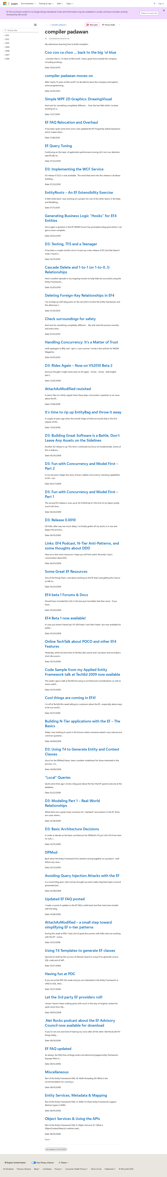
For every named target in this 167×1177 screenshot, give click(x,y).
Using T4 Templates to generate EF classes (80, 950)
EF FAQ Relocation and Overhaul (71, 122)
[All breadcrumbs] (47, 25)
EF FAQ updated (58, 1048)
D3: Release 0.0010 (60, 519)
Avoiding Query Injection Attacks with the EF (82, 875)
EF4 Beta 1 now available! (65, 617)
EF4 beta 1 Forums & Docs (66, 594)
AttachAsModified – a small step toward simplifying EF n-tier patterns (78, 924)
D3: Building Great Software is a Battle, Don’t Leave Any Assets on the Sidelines (82, 437)
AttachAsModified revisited (68, 388)
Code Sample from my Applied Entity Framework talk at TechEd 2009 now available (82, 672)
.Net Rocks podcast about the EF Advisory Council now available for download (80, 1022)
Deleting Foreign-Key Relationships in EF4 (79, 295)
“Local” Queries (58, 777)
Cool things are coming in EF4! (70, 697)
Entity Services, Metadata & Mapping (76, 1095)
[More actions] (119, 25)
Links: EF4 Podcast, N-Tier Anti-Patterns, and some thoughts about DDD (82, 545)
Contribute (47, 1169)
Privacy (57, 1169)
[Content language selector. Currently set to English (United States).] (15, 1163)
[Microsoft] (5, 3)
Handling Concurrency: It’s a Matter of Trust (81, 341)
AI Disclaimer (8, 1169)
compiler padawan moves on (69, 75)
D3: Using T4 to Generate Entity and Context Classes (82, 751)
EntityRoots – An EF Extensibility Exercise (79, 192)
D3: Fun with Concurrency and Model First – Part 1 (81, 494)
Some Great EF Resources (66, 571)
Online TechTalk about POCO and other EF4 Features (80, 643)
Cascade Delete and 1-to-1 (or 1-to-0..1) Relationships (77, 269)
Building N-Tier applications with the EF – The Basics (82, 723)
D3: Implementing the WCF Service (74, 168)
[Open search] (154, 3)
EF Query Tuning (58, 145)
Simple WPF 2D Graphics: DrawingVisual (78, 98)
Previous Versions (24, 1169)
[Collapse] (35, 24)
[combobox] (21, 30)
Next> (48, 1139)
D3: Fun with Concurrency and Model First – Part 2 (81, 466)
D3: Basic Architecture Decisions (72, 828)
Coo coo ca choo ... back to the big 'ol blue (80, 52)
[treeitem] (21, 35)
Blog (36, 1169)
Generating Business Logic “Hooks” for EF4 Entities (81, 218)
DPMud (51, 852)
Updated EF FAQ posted (65, 898)
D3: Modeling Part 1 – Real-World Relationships (72, 803)
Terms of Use (96, 1169)
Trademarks (109, 1169)
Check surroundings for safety (70, 318)
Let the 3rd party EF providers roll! (73, 996)
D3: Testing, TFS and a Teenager (71, 243)
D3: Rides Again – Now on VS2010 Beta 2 (78, 365)
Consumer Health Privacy (75, 1169)
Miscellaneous (57, 1071)
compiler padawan (58, 24)
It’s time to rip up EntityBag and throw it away (83, 411)
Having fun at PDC (60, 973)
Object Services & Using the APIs (72, 1118)
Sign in (161, 3)
